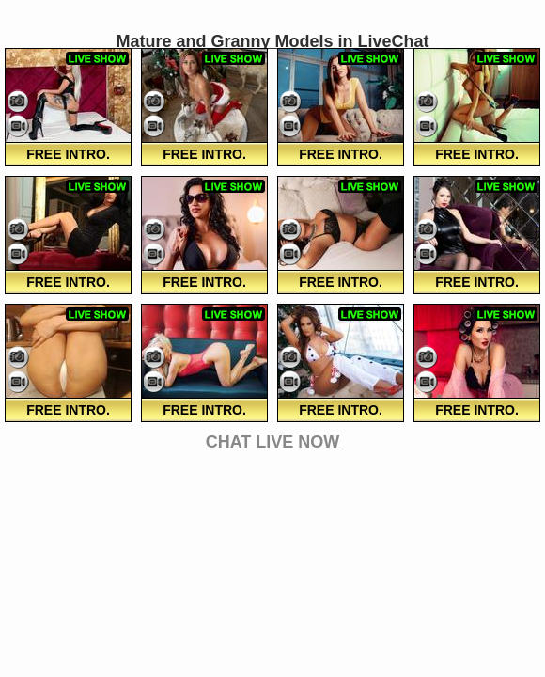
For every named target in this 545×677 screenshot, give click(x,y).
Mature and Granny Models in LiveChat (272, 41)
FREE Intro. (68, 154)
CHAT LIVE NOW (273, 442)
